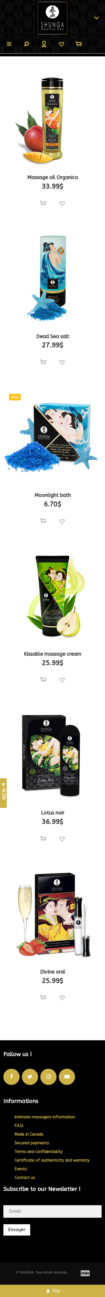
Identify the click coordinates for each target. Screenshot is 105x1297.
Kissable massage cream (52, 654)
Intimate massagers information (45, 1117)
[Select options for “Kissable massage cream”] (43, 680)
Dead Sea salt (52, 336)
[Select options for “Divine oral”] (43, 997)
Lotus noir (52, 813)
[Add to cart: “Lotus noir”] (43, 839)
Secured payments (32, 1143)
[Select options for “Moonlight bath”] (43, 521)
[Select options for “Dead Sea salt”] (43, 362)
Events (21, 1169)
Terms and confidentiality (38, 1151)
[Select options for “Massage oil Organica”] (43, 203)
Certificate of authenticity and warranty (52, 1160)
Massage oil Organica (52, 177)
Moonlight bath (52, 495)
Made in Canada (29, 1134)
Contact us (25, 1177)
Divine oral (52, 972)
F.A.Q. (19, 1125)
